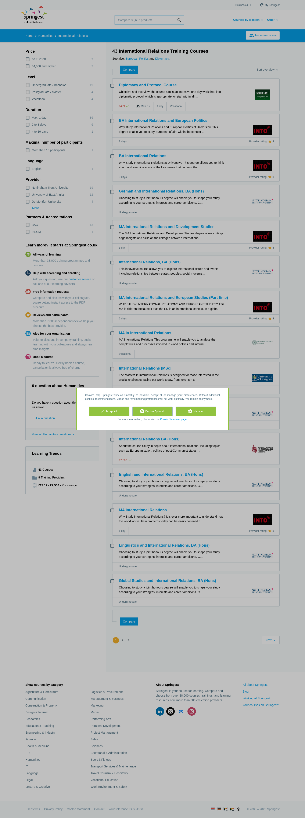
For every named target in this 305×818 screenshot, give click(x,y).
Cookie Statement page (173, 419)
